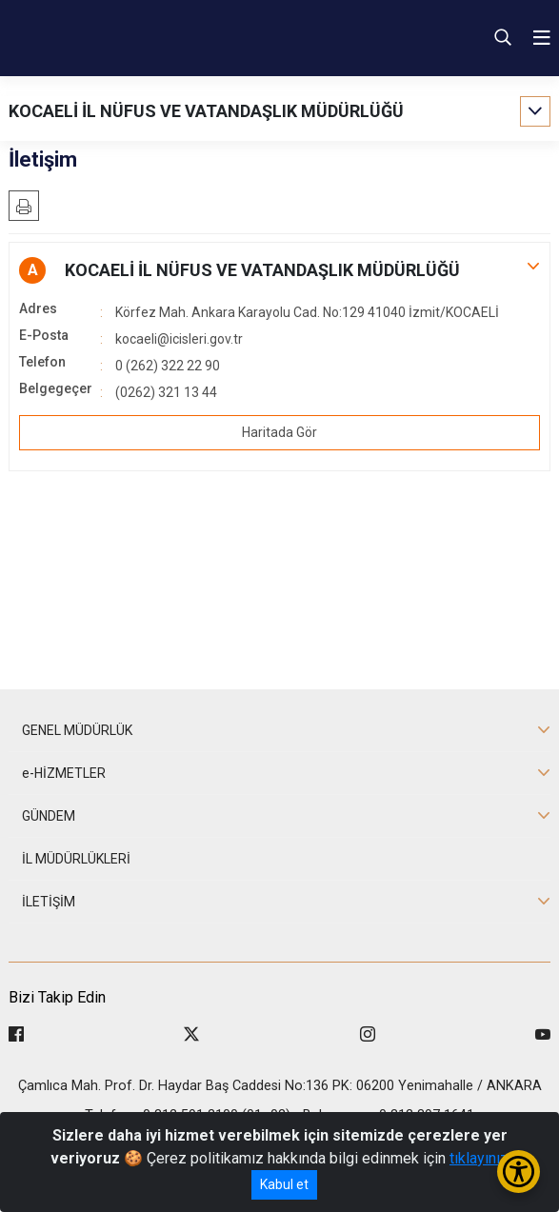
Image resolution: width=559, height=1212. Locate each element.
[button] (279, 270)
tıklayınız (479, 1158)
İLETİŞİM (48, 901)
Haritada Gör (279, 432)
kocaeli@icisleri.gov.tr (179, 339)
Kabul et (284, 1184)
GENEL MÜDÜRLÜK (77, 730)
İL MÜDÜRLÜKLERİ (76, 858)
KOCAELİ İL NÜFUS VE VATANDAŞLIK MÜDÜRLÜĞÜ (206, 111)
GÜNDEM (48, 816)
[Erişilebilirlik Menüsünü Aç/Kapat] (518, 1171)
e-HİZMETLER (64, 773)
